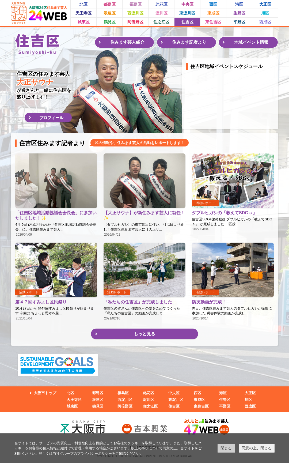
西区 (213, 4)
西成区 (265, 22)
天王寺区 (83, 13)
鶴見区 (110, 22)
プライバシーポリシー (94, 453)
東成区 (213, 13)
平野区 (239, 22)
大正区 (265, 4)
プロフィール (51, 117)
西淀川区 (135, 13)
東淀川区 (187, 13)
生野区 (239, 13)
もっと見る (144, 334)
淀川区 (161, 13)
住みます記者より (189, 42)
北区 (83, 4)
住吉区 (187, 22)
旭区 (265, 13)
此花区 (161, 4)
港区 (239, 4)
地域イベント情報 (251, 42)
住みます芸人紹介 (127, 42)
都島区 (110, 4)
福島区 (136, 4)
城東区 (84, 22)
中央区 (187, 4)
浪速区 (110, 13)
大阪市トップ (45, 393)
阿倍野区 (135, 22)
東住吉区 (213, 22)
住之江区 (161, 22)
